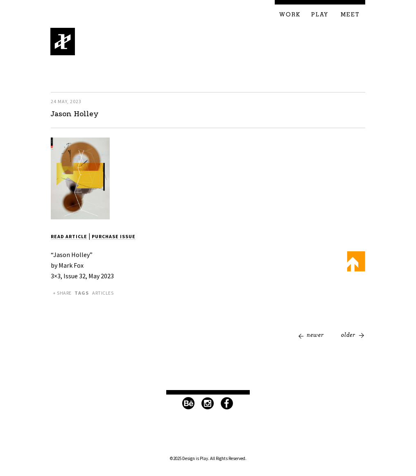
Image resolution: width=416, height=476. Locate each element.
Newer (315, 334)
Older (348, 334)
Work (290, 15)
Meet (350, 15)
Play (319, 15)
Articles (102, 293)
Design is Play (62, 41)
